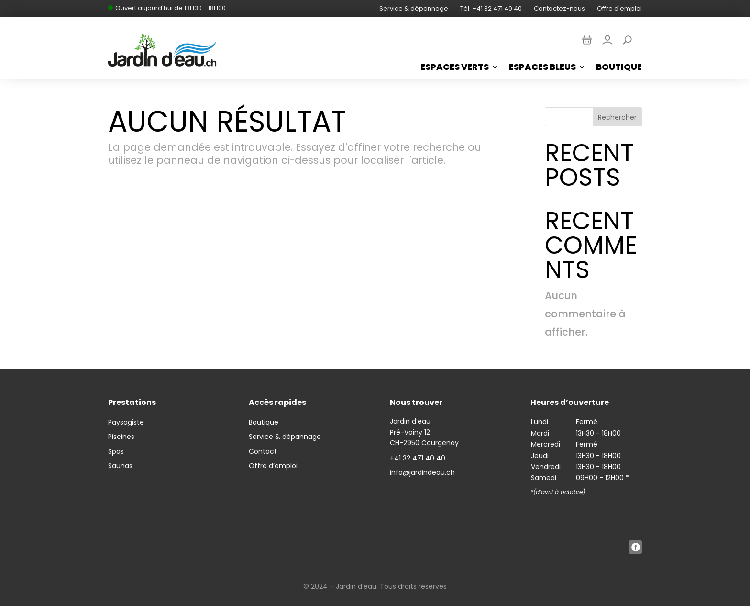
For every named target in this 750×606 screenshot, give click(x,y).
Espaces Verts (454, 68)
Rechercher (617, 117)
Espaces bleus (542, 68)
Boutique (619, 68)
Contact (263, 451)
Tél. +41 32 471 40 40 (491, 8)
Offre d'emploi (619, 8)
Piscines (121, 436)
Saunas (120, 466)
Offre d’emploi (273, 466)
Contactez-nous (559, 8)
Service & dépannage (413, 8)
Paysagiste (126, 422)
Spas (116, 451)
